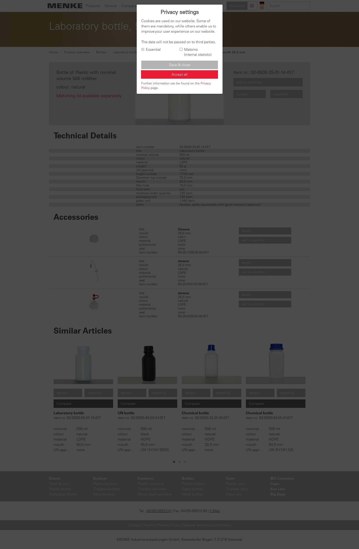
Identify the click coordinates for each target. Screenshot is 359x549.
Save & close (179, 64)
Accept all (179, 74)
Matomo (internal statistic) (196, 52)
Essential (151, 49)
